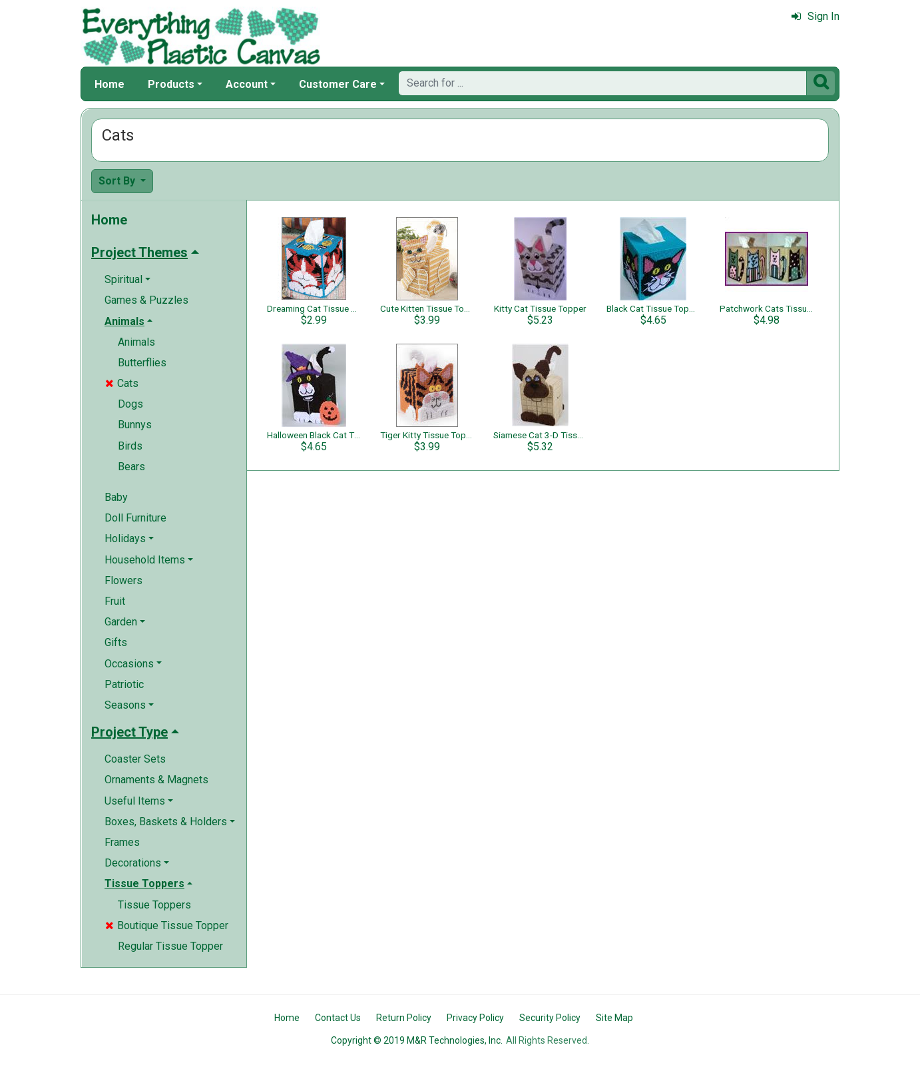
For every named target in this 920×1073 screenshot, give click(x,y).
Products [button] (171, 84)
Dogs (130, 404)
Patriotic (124, 684)
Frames (122, 842)
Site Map (614, 1017)
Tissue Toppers (154, 904)
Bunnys (135, 424)
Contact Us (338, 1017)
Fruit (115, 601)
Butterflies (142, 362)
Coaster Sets (135, 759)
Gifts (116, 642)
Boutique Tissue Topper (166, 925)
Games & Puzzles (146, 300)
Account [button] (247, 84)
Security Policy (549, 1017)
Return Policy (403, 1017)
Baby (116, 497)
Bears (131, 466)
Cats (121, 383)
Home (109, 84)
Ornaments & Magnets (156, 779)
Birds (130, 446)
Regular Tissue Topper (170, 946)
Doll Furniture (135, 518)
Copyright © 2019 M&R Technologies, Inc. (417, 1040)
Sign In (815, 16)
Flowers (123, 580)
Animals (136, 342)
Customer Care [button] (338, 84)
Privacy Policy (475, 1017)
